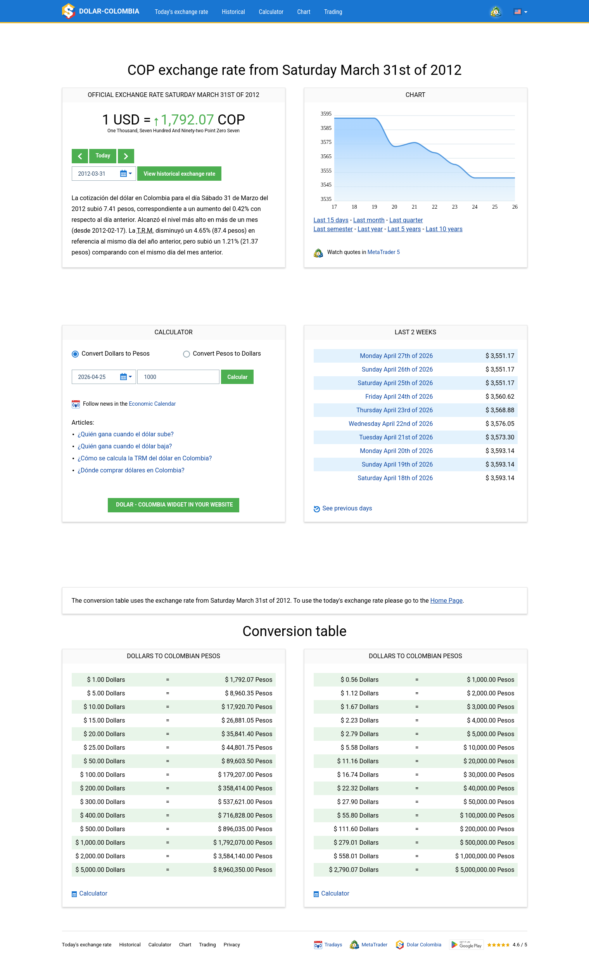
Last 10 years (444, 229)
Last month (369, 220)
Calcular (237, 377)
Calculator (271, 12)
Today (102, 155)
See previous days (343, 508)
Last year (370, 229)
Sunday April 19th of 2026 (397, 464)
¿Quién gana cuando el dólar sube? (126, 434)
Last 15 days (331, 220)
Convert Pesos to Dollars (227, 353)
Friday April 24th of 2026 (399, 396)
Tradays (328, 944)
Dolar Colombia (418, 944)
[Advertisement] (294, 42)
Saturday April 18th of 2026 (395, 478)
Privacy (232, 945)
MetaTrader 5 (384, 252)
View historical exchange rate (179, 174)
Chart (303, 12)
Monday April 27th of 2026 (396, 356)
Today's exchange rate (181, 12)
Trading (333, 12)
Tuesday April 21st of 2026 (396, 437)
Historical (233, 12)
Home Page (446, 600)
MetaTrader (368, 944)
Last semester (333, 229)
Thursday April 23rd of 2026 (394, 410)
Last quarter (406, 220)
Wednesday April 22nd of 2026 (391, 423)
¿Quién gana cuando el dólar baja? (125, 446)
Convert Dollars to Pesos (116, 353)
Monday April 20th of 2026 (396, 451)
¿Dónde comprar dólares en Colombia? (131, 470)
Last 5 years (404, 229)
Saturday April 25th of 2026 (395, 383)
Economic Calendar (152, 404)
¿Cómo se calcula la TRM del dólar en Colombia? (145, 458)
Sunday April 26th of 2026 (397, 369)
